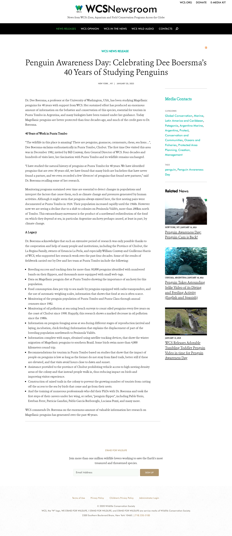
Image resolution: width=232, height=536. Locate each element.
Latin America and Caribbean (184, 120)
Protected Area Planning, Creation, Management (181, 149)
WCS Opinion (90, 29)
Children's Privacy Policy (122, 498)
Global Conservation (178, 115)
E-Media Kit (218, 2)
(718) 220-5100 (142, 515)
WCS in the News (115, 29)
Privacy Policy (97, 498)
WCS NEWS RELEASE (115, 51)
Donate (201, 2)
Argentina (171, 130)
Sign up (149, 472)
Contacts (165, 29)
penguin (170, 169)
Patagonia (171, 125)
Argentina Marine (191, 125)
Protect (184, 130)
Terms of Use (78, 498)
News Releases (67, 29)
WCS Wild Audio (143, 29)
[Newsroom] (116, 10)
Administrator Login (149, 498)
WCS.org (186, 2)
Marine (198, 115)
